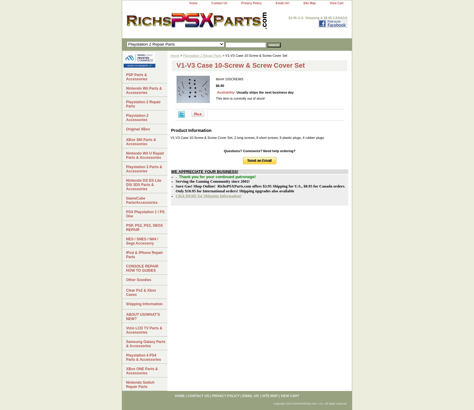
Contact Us (219, 3)
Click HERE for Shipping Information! (209, 196)
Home (174, 55)
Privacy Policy (251, 3)
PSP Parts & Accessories (137, 77)
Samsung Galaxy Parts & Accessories (145, 344)
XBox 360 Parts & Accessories (141, 142)
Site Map (309, 3)
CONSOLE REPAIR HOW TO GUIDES (142, 268)
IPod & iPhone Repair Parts (144, 255)
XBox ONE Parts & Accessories (142, 371)
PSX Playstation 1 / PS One (145, 214)
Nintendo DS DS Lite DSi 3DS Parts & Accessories (143, 184)
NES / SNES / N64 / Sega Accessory (142, 241)
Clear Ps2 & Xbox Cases (141, 292)
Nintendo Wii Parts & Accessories (144, 90)
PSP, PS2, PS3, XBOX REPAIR (144, 227)
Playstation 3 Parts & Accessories (144, 169)
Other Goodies (138, 280)
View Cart (336, 3)
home (194, 3)
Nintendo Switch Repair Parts (140, 384)
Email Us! (283, 3)
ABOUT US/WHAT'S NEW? (143, 316)
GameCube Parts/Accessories (141, 200)
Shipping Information (144, 304)
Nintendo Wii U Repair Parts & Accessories (145, 155)
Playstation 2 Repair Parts (202, 55)
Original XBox (138, 129)
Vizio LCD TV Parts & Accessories (144, 330)
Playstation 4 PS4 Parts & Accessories (143, 357)
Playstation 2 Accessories (137, 118)
